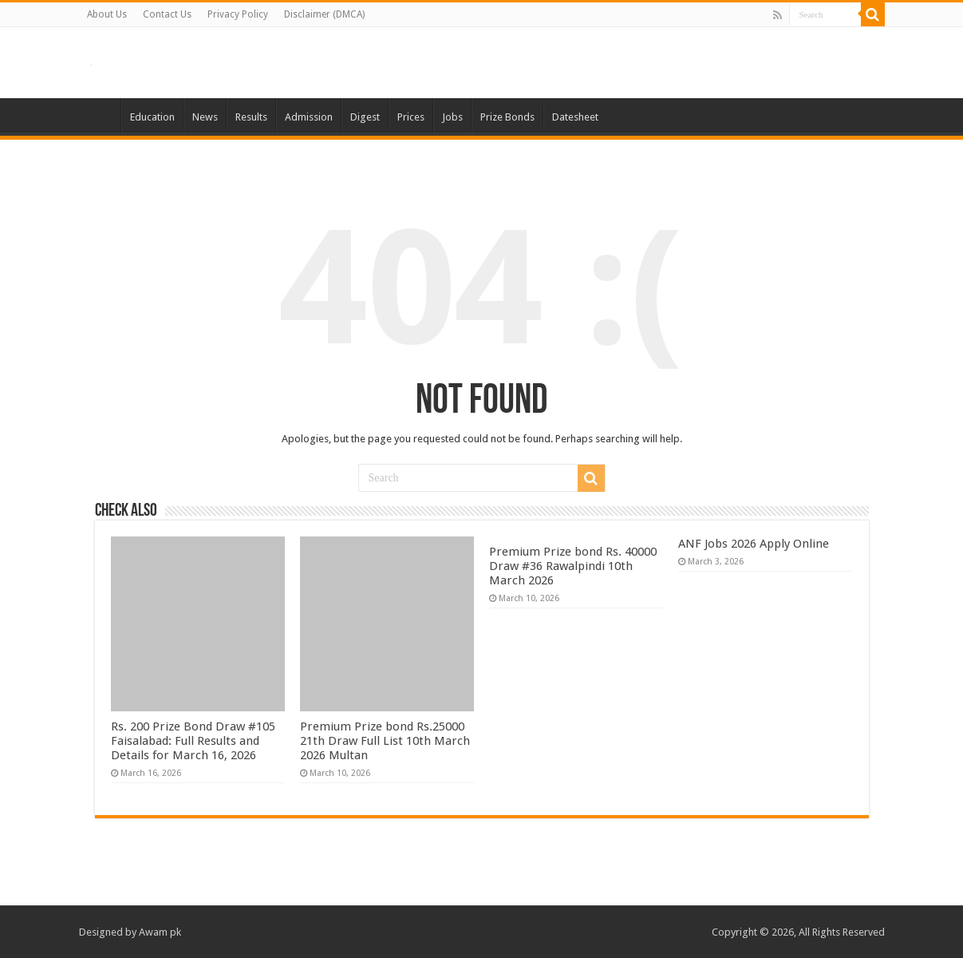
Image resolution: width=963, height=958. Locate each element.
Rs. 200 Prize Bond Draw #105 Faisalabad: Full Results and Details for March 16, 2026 (193, 740)
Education (152, 117)
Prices (410, 117)
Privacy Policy (237, 14)
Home (99, 115)
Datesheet (575, 117)
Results (251, 117)
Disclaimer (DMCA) (324, 14)
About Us (107, 14)
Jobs (452, 117)
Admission (309, 117)
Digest (365, 117)
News (205, 117)
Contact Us (167, 14)
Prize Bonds (507, 117)
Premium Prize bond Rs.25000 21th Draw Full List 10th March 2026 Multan (385, 740)
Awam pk (160, 932)
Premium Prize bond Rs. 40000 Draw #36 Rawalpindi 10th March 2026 (573, 566)
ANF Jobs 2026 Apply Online (753, 543)
